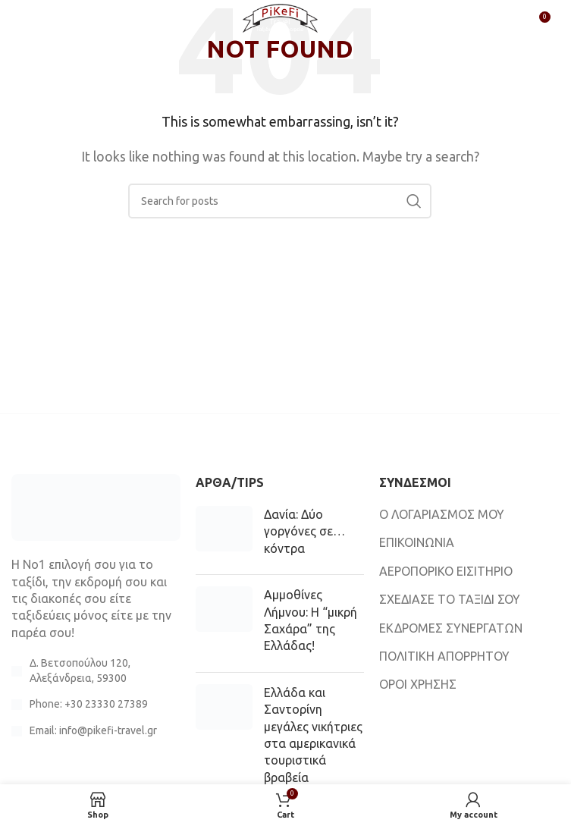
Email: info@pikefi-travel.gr (93, 730)
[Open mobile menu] (36, 23)
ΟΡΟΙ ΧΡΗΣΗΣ (417, 684)
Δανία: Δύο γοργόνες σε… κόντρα (304, 531)
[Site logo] (280, 21)
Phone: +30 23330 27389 (89, 704)
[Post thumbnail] (224, 534)
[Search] (279, 201)
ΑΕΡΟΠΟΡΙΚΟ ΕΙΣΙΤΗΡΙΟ (446, 571)
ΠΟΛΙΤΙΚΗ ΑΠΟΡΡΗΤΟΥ (444, 656)
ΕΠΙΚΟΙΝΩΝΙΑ (416, 542)
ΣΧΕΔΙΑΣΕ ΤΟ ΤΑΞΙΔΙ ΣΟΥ (449, 599)
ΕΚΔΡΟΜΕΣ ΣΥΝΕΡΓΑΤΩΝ (450, 628)
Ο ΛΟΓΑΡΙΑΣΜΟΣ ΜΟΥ (441, 514)
